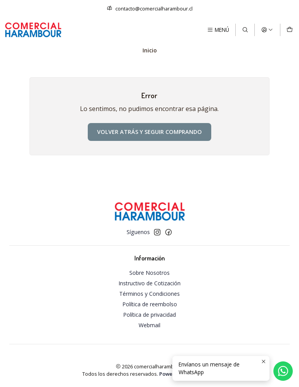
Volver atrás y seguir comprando (149, 131)
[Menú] (218, 29)
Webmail (149, 325)
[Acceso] (267, 29)
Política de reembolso (149, 304)
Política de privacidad (149, 314)
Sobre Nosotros (149, 272)
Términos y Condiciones (149, 293)
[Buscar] (245, 29)
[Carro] (289, 29)
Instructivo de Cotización (149, 283)
